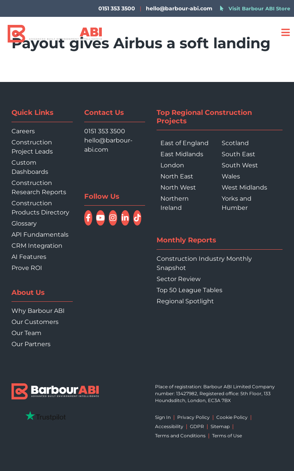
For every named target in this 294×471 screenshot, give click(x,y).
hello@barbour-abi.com (179, 8)
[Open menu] (285, 32)
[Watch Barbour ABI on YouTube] (100, 218)
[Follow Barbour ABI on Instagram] (113, 218)
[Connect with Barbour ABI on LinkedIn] (125, 218)
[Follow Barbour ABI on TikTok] (137, 218)
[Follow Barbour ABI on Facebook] (88, 218)
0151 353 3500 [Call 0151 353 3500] (104, 131)
